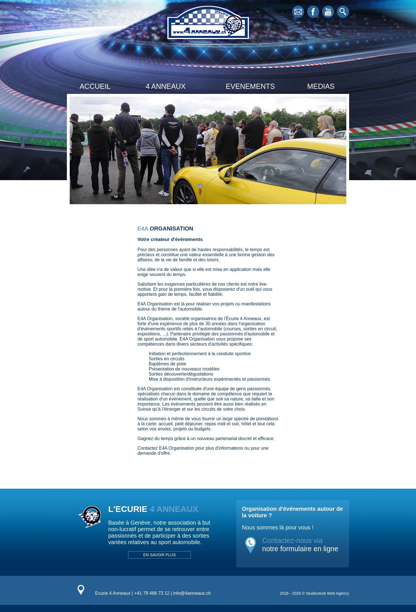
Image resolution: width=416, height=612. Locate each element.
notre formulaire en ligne (300, 549)
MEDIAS (321, 86)
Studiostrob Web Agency (327, 593)
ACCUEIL (95, 86)
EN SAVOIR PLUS (159, 555)
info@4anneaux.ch (192, 593)
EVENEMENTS (250, 86)
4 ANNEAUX (166, 86)
